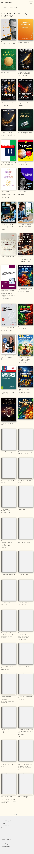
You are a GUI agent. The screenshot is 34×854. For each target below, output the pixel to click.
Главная (4, 7)
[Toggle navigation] (31, 2)
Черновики (3, 827)
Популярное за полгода (6, 835)
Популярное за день (6, 839)
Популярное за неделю (6, 837)
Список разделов (12, 7)
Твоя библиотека (7, 2)
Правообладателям (5, 846)
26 (22, 814)
